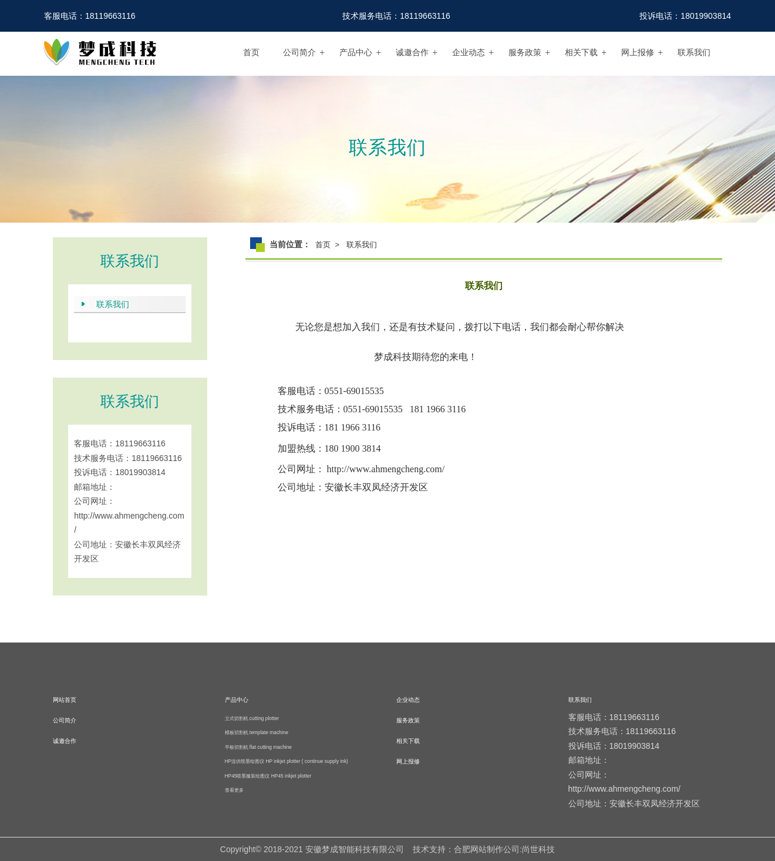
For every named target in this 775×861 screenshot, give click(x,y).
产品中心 (355, 52)
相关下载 (581, 52)
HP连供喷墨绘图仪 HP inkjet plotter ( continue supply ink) (286, 761)
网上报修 (637, 52)
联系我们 (694, 52)
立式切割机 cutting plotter (252, 718)
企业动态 (468, 52)
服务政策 (524, 52)
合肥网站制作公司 (487, 849)
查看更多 (234, 790)
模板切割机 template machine (256, 732)
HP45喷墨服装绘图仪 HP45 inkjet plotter (268, 776)
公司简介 (299, 52)
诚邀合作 (412, 52)
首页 (251, 52)
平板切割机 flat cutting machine (258, 747)
